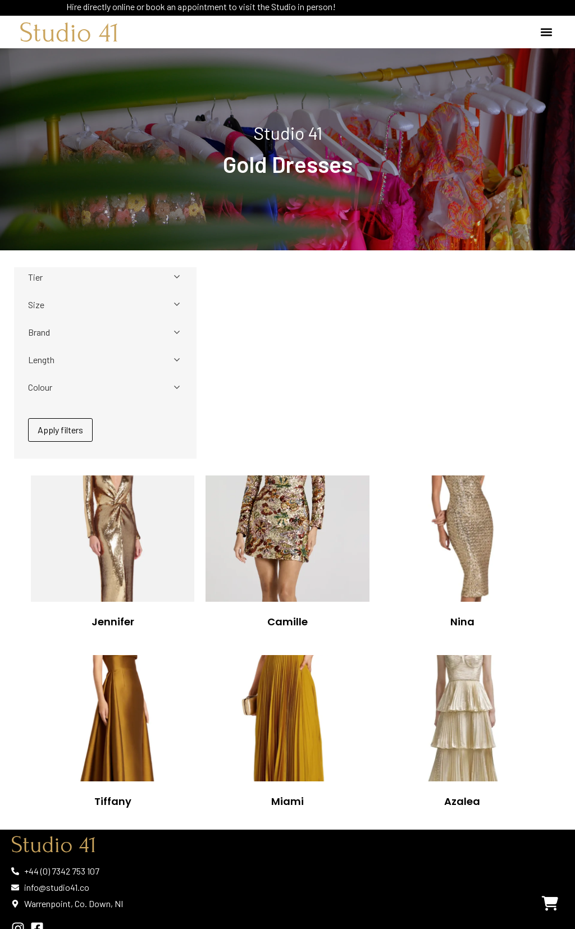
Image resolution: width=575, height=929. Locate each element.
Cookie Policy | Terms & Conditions (90, 906)
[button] (546, 32)
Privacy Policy (39, 901)
